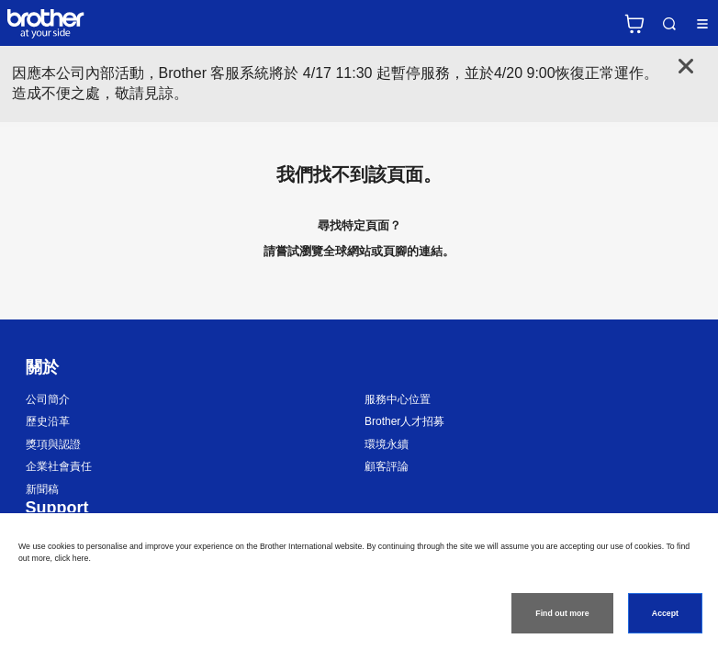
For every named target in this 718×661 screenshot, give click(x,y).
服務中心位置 (398, 399)
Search (669, 24)
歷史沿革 (48, 421)
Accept (665, 613)
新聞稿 (42, 489)
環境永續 (387, 444)
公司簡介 (48, 399)
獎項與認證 (53, 444)
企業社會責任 (59, 466)
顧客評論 (387, 466)
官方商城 (634, 24)
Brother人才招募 (404, 421)
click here (71, 558)
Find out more (562, 613)
